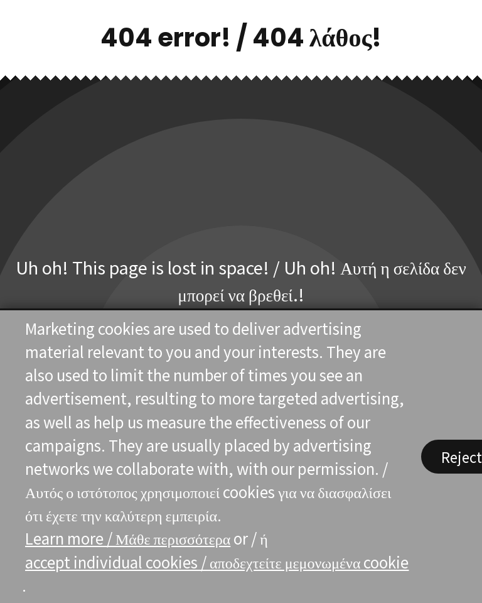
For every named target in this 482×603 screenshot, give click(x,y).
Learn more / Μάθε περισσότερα (127, 539)
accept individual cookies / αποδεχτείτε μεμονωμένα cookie (217, 562)
